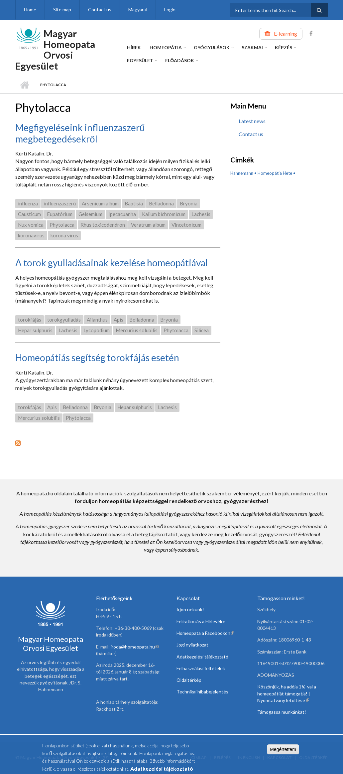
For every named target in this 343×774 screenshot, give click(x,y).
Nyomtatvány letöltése (283, 700)
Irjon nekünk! (190, 609)
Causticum (29, 214)
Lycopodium (96, 330)
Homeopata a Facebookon (205, 633)
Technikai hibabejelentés (202, 691)
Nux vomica (31, 225)
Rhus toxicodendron (102, 225)
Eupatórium (59, 214)
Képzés (283, 47)
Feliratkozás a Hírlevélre (200, 621)
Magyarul (137, 9)
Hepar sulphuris (35, 330)
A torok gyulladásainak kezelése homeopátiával (111, 262)
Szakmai (252, 47)
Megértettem (283, 750)
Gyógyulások (212, 47)
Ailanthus (97, 320)
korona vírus (64, 235)
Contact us (99, 9)
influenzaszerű (60, 203)
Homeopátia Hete (275, 173)
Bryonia (188, 203)
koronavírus (31, 235)
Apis (118, 320)
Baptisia (134, 203)
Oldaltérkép (188, 680)
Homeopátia (166, 47)
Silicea (201, 330)
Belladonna (161, 203)
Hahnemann (241, 173)
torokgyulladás (64, 320)
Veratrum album (148, 225)
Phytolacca (62, 225)
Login (169, 9)
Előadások (179, 60)
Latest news (252, 121)
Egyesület (140, 60)
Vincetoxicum (186, 225)
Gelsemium (90, 214)
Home (30, 9)
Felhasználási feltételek (200, 668)
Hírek (134, 47)
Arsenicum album (100, 203)
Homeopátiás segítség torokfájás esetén (97, 357)
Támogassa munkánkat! (281, 712)
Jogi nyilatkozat (192, 644)
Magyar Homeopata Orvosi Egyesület (55, 50)
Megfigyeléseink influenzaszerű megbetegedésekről (80, 133)
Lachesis (200, 214)
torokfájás (29, 320)
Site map (62, 9)
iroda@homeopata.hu (135, 646)
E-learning (285, 33)
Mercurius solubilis (137, 330)
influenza (28, 203)
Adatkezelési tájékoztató (202, 656)
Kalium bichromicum (163, 214)
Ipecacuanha (122, 214)
